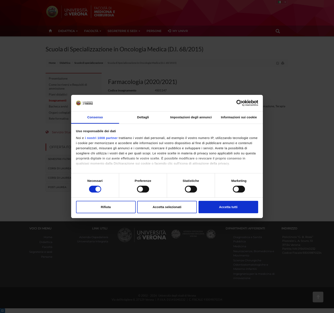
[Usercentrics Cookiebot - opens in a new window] (239, 103)
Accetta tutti (228, 207)
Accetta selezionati (167, 207)
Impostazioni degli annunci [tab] (191, 117)
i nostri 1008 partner (101, 138)
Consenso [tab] (95, 117)
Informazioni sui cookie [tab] (239, 117)
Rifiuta (106, 207)
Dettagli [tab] (143, 117)
